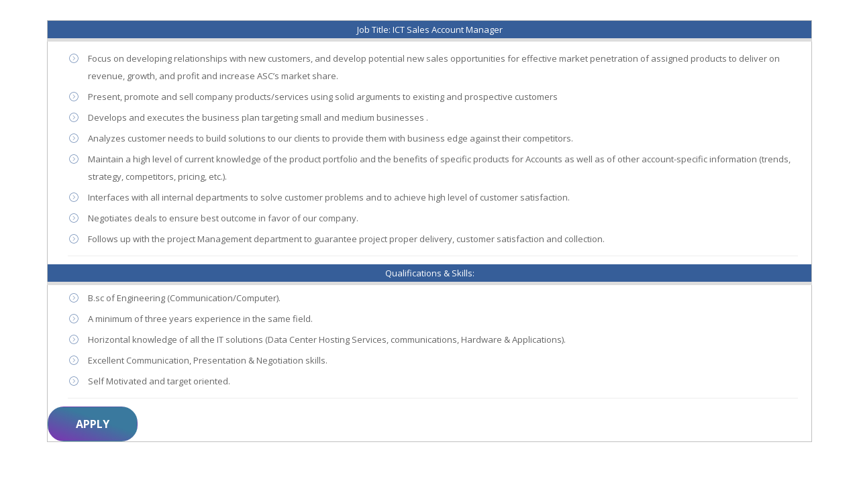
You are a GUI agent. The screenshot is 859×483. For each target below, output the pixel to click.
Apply (92, 424)
